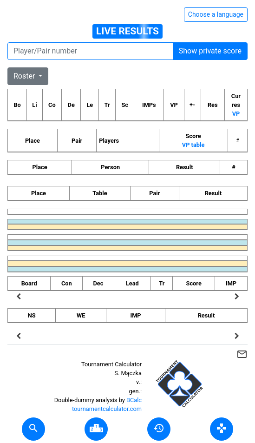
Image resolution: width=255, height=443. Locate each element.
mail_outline (242, 354)
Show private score (210, 50)
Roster (25, 76)
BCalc (134, 400)
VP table (193, 144)
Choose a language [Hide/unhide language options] (215, 14)
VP (236, 113)
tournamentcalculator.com (107, 408)
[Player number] (90, 51)
